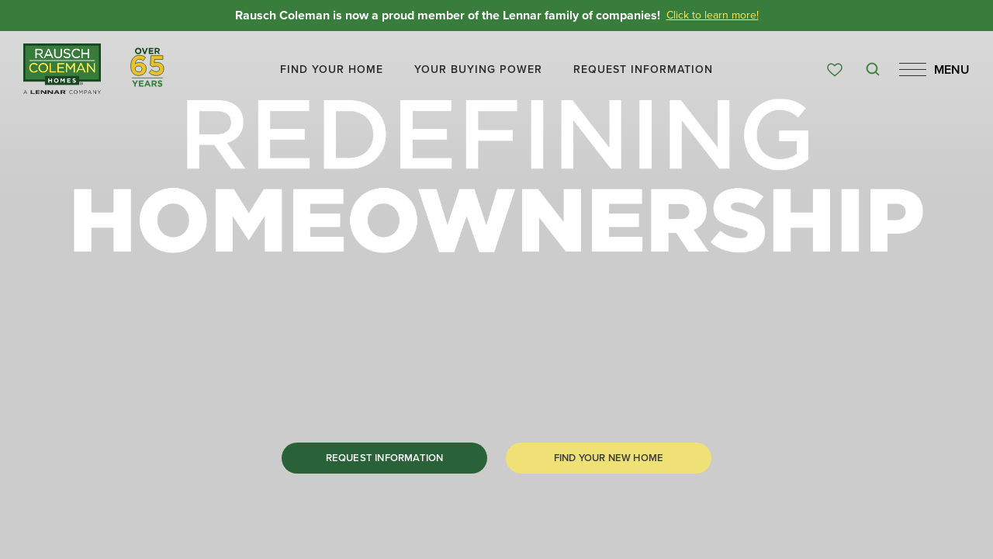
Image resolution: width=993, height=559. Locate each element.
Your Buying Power (478, 69)
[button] (332, 70)
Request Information (385, 457)
